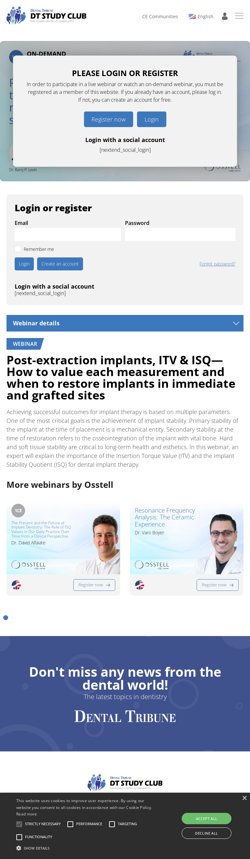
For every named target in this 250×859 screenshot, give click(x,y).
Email (21, 223)
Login (152, 119)
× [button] (244, 798)
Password (137, 223)
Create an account (60, 264)
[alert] (125, 826)
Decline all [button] (206, 833)
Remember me (39, 249)
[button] (5, 617)
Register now (108, 119)
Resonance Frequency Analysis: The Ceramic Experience (165, 517)
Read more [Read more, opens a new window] (26, 814)
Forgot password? (217, 264)
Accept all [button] (206, 818)
